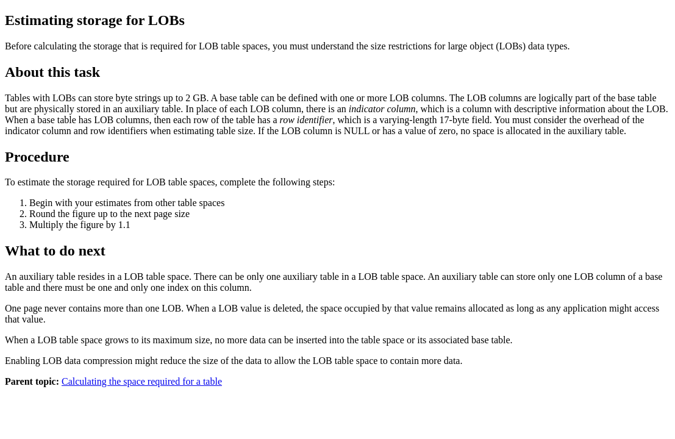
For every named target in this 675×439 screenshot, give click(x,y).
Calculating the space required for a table (142, 381)
